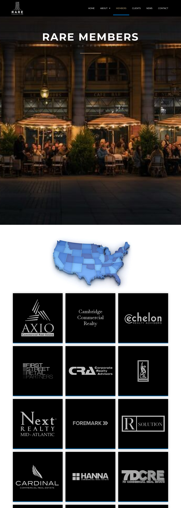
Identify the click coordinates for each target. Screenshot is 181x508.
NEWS (149, 8)
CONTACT (163, 8)
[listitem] (68, 268)
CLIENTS (136, 8)
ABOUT (105, 8)
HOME (91, 8)
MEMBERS (121, 8)
